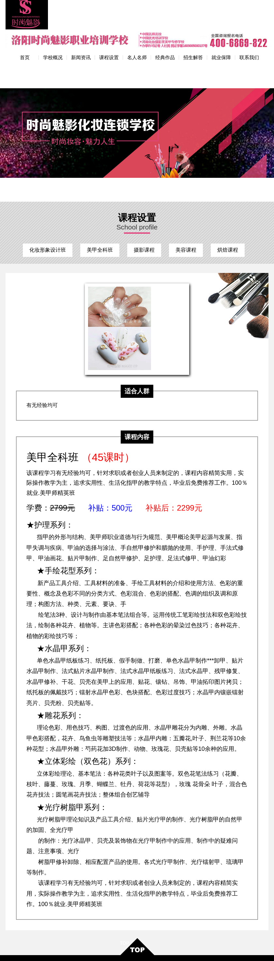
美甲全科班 (100, 215)
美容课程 (185, 215)
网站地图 (159, 949)
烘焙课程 (227, 215)
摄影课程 (144, 215)
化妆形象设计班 (47, 215)
